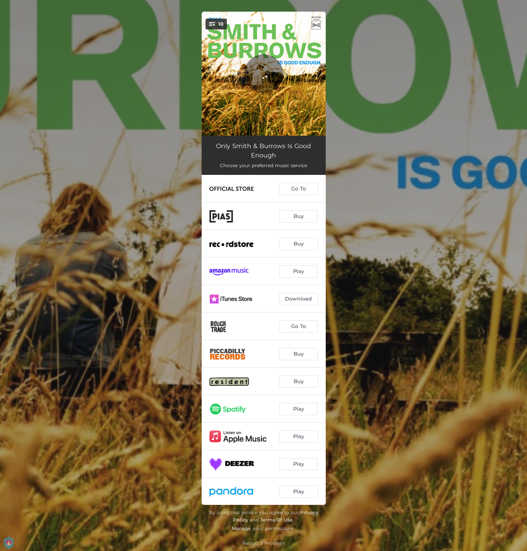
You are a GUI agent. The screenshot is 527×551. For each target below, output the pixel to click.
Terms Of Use (276, 520)
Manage (241, 528)
